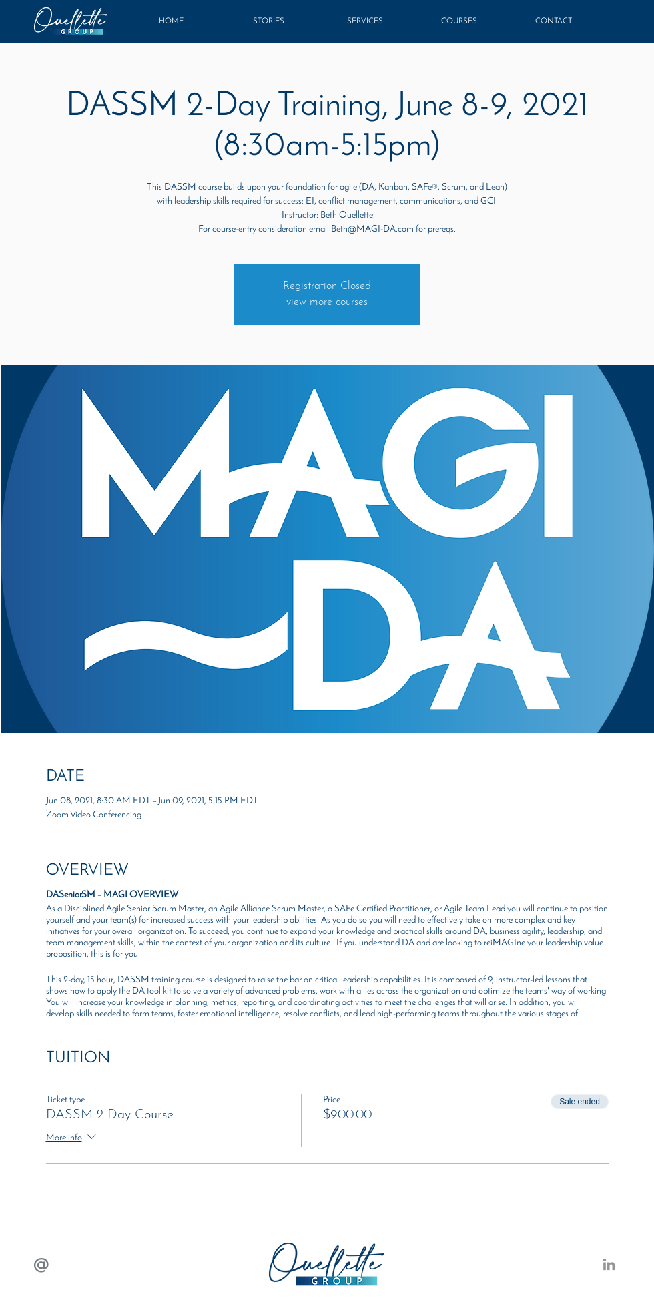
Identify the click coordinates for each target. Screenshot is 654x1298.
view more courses (327, 302)
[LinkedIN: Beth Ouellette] (609, 1264)
